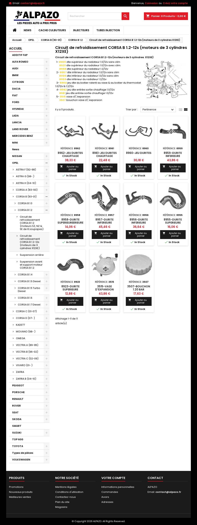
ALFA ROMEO (20, 62)
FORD (15, 102)
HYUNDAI (18, 109)
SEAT (15, 412)
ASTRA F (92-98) (26, 169)
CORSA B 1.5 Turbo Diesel (29, 289)
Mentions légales (66, 487)
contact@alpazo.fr (32, 3)
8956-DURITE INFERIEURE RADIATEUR (139, 223)
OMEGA (20, 338)
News (27, 30)
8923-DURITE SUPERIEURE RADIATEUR (70, 289)
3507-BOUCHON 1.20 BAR (138, 287)
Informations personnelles (117, 487)
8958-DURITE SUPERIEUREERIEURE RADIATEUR (70, 223)
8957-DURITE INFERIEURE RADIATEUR (104, 223)
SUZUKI (16, 432)
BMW (15, 75)
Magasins (61, 507)
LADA (15, 115)
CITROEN (18, 82)
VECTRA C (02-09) (27, 358)
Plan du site (62, 502)
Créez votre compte (175, 3)
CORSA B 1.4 (25, 274)
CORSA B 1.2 (25, 210)
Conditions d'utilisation (69, 492)
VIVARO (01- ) (24, 365)
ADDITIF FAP (20, 55)
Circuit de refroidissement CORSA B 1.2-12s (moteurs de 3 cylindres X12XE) (30, 242)
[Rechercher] (98, 16)
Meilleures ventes (20, 497)
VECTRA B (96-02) (27, 352)
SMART (16, 426)
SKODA (16, 419)
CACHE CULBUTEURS (52, 30)
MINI (15, 142)
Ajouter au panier (69, 168)
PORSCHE (18, 392)
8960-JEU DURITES (138, 153)
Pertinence (159, 109)
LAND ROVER (20, 129)
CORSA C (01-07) (26, 311)
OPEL (15, 163)
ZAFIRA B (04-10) (26, 379)
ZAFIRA (20, 372)
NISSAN (17, 156)
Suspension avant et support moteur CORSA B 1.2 (31, 265)
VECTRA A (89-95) (27, 345)
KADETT (20, 325)
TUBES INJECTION (108, 30)
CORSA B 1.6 (25, 298)
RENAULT (17, 399)
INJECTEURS (81, 30)
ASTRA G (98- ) (25, 176)
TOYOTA (17, 446)
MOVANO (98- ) (25, 331)
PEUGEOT (18, 385)
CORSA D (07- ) (25, 318)
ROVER (16, 406)
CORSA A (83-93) (27, 190)
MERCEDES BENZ (22, 136)
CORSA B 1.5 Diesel (29, 281)
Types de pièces (22, 453)
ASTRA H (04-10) (26, 183)
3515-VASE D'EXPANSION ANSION (104, 289)
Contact (155, 478)
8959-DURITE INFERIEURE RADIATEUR (173, 156)
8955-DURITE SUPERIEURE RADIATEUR (173, 223)
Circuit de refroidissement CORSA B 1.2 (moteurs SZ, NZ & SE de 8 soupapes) (31, 223)
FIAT (15, 95)
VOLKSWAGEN (21, 459)
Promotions (16, 487)
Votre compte (113, 478)
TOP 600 (17, 439)
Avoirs (105, 497)
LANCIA (17, 122)
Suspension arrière (32, 255)
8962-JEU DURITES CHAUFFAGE (70, 154)
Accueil (15, 48)
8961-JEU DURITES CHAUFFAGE (104, 154)
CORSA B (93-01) (26, 196)
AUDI (15, 68)
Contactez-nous (65, 497)
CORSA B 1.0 (25, 203)
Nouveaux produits (21, 492)
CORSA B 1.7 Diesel (29, 304)
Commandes (109, 492)
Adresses (107, 502)
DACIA (16, 89)
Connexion (151, 3)
